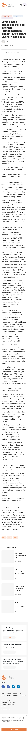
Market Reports (5, 700)
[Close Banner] (26, 716)
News (14, 702)
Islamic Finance (9, 694)
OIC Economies (23, 694)
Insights (3, 704)
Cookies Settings (14, 725)
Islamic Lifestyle (15, 694)
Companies (11, 704)
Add (9, 667)
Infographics (4, 707)
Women (3, 537)
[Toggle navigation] (25, 4)
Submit (9, 652)
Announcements (5, 709)
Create (9, 637)
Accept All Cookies (14, 730)
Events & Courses (6, 702)
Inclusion (9, 537)
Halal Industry (3, 694)
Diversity (16, 537)
